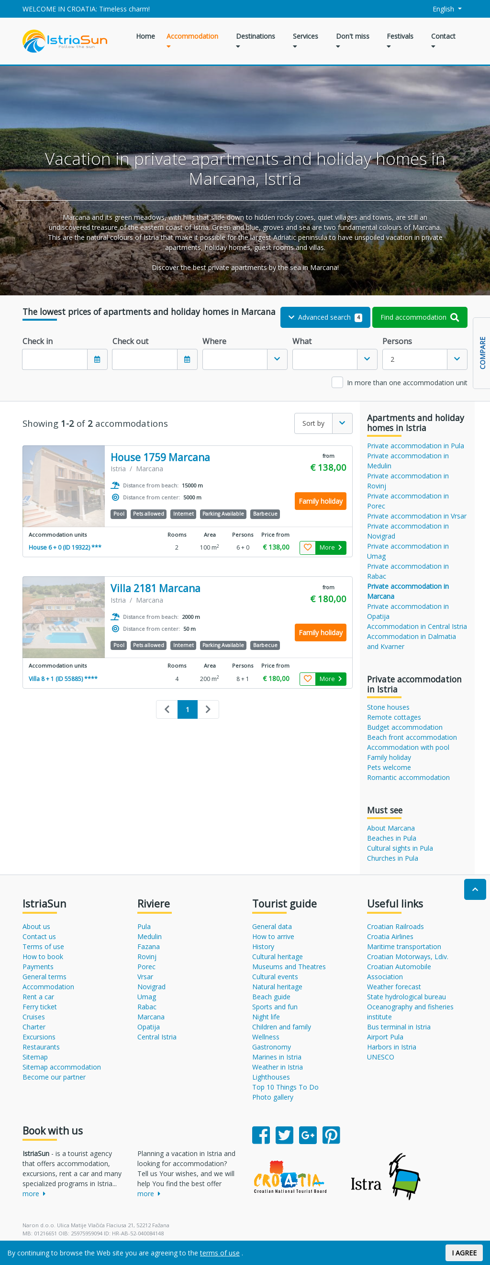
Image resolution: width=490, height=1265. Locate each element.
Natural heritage (277, 986)
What (302, 341)
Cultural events (275, 976)
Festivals (400, 41)
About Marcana (391, 828)
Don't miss (352, 41)
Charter (33, 1026)
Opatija (148, 1026)
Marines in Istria (276, 1056)
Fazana (148, 946)
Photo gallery (272, 1097)
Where (214, 341)
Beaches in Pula (391, 838)
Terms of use (43, 946)
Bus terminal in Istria (399, 1026)
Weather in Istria (277, 1066)
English (438, 8)
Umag (146, 996)
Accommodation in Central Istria (417, 626)
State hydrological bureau (406, 996)
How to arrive (273, 936)
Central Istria (157, 1036)
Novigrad (151, 986)
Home (145, 36)
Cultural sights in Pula (400, 848)
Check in (37, 341)
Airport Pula (385, 1036)
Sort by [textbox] (313, 423)
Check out (130, 341)
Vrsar (145, 976)
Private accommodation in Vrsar (417, 515)
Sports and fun (275, 1006)
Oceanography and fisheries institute (410, 1011)
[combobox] (245, 359)
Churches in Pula (392, 858)
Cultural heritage (277, 956)
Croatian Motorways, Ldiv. (407, 956)
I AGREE (464, 1252)
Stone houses (388, 707)
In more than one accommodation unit (407, 382)
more (33, 1193)
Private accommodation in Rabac (408, 571)
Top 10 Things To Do (285, 1087)
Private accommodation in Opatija (408, 611)
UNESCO (380, 1056)
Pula (144, 926)
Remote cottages (394, 717)
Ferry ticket (39, 1006)
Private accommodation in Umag (408, 551)
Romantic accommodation (408, 777)
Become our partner (54, 1076)
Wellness (265, 1036)
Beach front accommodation (412, 737)
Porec (146, 966)
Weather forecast (394, 986)
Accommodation (192, 41)
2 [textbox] (392, 359)
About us (36, 926)
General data (272, 926)
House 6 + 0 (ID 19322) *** (65, 547)
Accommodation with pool (408, 747)
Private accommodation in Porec (408, 500)
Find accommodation (419, 317)
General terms (44, 976)
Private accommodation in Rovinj (408, 480)
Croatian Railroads (395, 926)
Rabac (146, 1006)
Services (305, 41)
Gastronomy (271, 1046)
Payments (38, 966)
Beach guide (271, 996)
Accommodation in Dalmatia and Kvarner (411, 641)
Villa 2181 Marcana (155, 589)
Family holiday (389, 757)
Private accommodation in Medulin (408, 460)
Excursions (39, 1036)
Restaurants (41, 1046)
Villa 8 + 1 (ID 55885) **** (63, 679)
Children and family (281, 1026)
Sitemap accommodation (61, 1066)
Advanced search (326, 317)
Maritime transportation (404, 946)
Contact (443, 41)
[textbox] (234, 359)
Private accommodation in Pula (415, 445)
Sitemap (35, 1056)
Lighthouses (271, 1076)
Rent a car (38, 996)
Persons (397, 341)
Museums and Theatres (289, 966)
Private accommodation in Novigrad (408, 531)
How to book (42, 956)
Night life (266, 1016)
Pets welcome (389, 767)
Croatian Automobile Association (399, 971)
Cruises (33, 1016)
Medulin (149, 936)
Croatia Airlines (390, 936)
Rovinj (146, 956)
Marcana (151, 1016)
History (263, 946)
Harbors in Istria (391, 1046)
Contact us (39, 936)
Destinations (255, 41)
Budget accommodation (405, 727)
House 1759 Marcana (160, 458)
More (331, 547)
